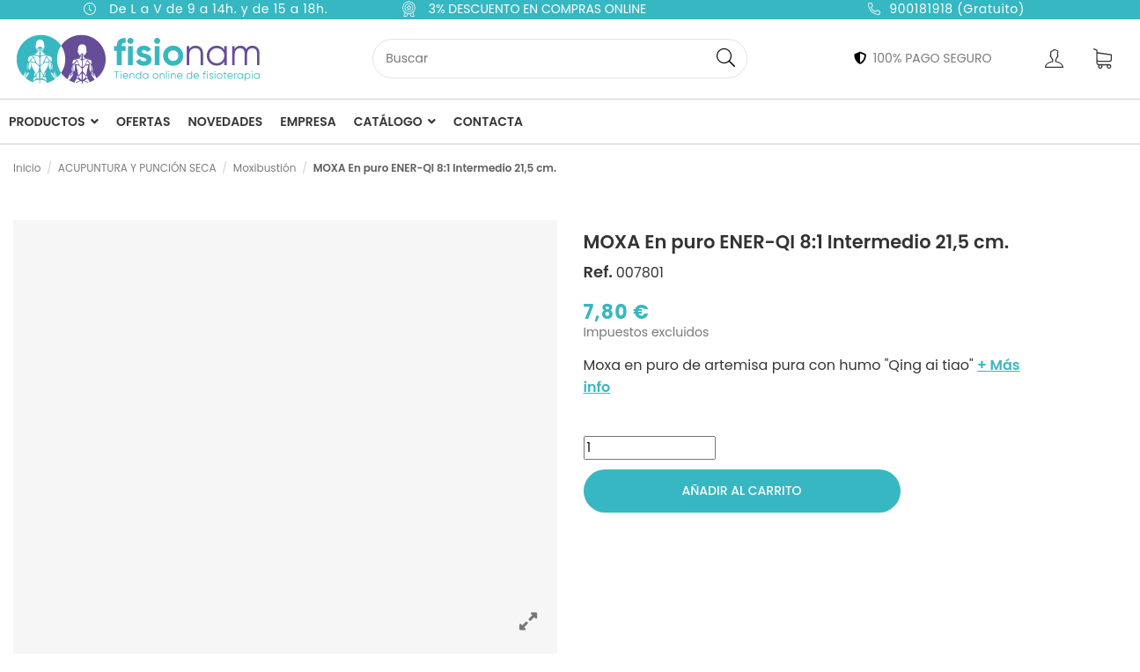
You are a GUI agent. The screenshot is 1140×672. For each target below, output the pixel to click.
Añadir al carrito (741, 490)
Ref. (599, 272)
